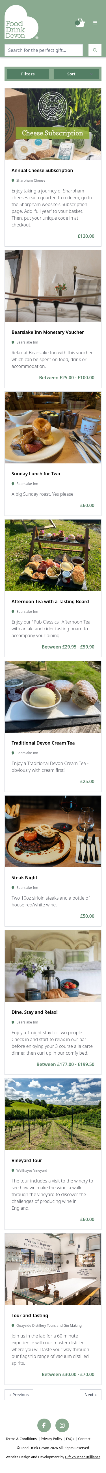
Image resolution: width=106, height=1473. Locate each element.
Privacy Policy (51, 1438)
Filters (28, 74)
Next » (91, 1394)
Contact (84, 1438)
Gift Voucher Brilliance (82, 1457)
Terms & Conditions (21, 1438)
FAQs (70, 1438)
